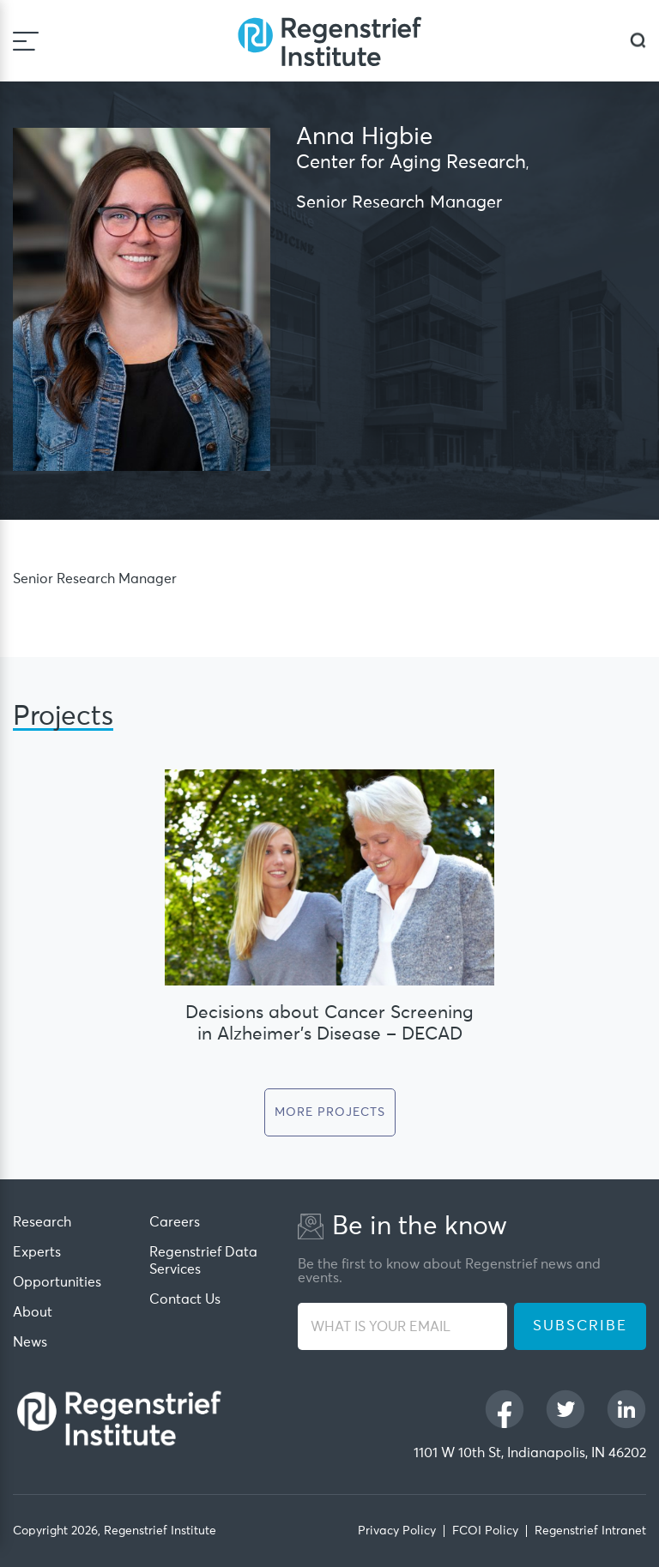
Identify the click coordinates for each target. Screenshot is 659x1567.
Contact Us (185, 1299)
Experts (37, 1252)
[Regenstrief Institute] (329, 41)
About (32, 1312)
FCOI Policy (485, 1531)
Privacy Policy (397, 1531)
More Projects (330, 1112)
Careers (174, 1222)
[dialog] (638, 41)
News (30, 1342)
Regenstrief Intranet (590, 1531)
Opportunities (57, 1282)
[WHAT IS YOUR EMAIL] (402, 1326)
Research (42, 1222)
